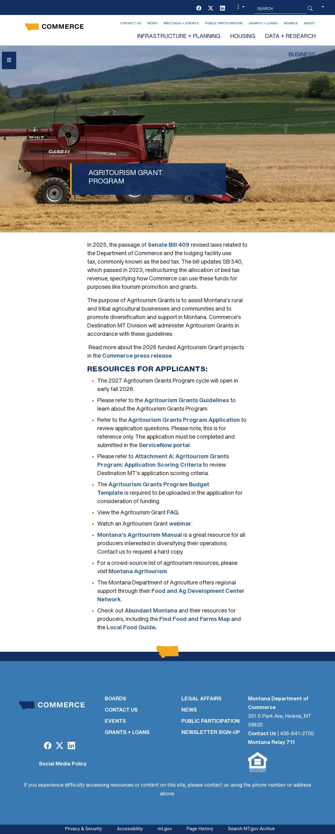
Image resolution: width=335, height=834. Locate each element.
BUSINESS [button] (302, 55)
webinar (180, 524)
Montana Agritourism (137, 572)
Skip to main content (27, 6)
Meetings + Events (181, 23)
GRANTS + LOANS (127, 732)
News (152, 23)
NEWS (189, 710)
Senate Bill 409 (169, 245)
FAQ (172, 513)
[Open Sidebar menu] (9, 60)
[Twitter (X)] (210, 8)
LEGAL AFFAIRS (201, 699)
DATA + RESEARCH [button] (290, 37)
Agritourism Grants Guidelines (186, 401)
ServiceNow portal (164, 446)
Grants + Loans (263, 23)
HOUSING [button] (242, 37)
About (309, 23)
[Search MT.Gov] (280, 9)
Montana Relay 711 (271, 742)
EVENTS (115, 721)
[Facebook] (198, 8)
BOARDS (115, 699)
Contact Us (130, 23)
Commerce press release (137, 356)
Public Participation (223, 23)
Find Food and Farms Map (194, 619)
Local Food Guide (131, 628)
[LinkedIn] (222, 8)
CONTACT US (121, 710)
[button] (240, 8)
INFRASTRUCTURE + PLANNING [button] (178, 37)
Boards (291, 23)
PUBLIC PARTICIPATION (210, 721)
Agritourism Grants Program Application (184, 420)
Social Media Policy (63, 764)
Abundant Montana (151, 611)
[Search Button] (310, 9)
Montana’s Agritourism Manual (139, 535)
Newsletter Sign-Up (210, 732)
